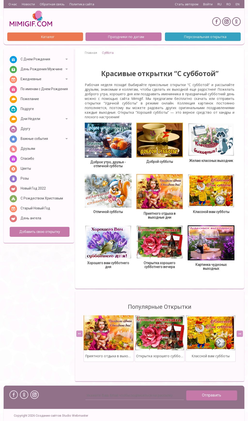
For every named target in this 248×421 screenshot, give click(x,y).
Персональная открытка (205, 36)
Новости (28, 4)
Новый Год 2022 (33, 188)
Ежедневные (31, 79)
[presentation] (79, 334)
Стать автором (186, 4)
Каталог (47, 36)
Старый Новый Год (35, 208)
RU (219, 4)
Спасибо (27, 158)
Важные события (34, 139)
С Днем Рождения (35, 59)
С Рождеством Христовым (42, 198)
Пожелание (30, 99)
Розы (25, 178)
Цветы (26, 168)
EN (238, 4)
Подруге (27, 109)
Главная (91, 53)
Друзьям (28, 149)
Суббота (108, 53)
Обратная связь (52, 4)
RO (228, 4)
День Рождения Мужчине (41, 69)
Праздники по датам (126, 36)
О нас (12, 4)
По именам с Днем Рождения (44, 89)
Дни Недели (30, 119)
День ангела (31, 218)
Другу (25, 129)
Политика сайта (82, 4)
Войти (208, 4)
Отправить (211, 395)
